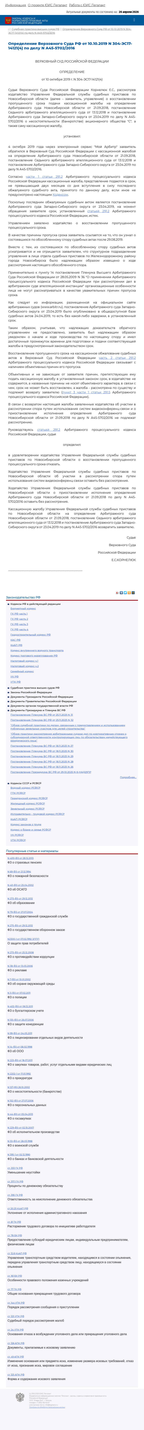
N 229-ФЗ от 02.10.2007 (21, 1127)
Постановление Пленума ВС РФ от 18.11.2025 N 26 (41, 766)
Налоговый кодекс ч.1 (24, 660)
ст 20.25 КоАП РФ (18, 1208)
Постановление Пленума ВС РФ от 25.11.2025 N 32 (41, 719)
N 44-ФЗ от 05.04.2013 (20, 1114)
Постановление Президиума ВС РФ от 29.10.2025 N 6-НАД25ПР (50, 771)
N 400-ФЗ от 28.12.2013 (21, 858)
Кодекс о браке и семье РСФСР (30, 829)
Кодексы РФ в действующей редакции (35, 603)
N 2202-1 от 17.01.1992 (19, 1073)
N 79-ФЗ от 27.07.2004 (20, 912)
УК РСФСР (17, 834)
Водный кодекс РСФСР (25, 787)
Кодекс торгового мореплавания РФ (34, 655)
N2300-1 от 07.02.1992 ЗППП (23, 939)
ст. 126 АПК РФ (16, 1343)
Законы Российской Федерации (31, 692)
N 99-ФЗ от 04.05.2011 (20, 1033)
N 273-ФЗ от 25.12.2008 (21, 952)
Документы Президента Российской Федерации (41, 696)
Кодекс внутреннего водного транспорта (37, 650)
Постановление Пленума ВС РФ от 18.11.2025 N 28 (41, 761)
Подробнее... (128, 777)
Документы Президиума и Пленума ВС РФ (37, 710)
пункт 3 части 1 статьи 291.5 (86, 392)
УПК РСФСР (18, 840)
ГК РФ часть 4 (19, 629)
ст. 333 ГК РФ (15, 1168)
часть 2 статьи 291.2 (117, 358)
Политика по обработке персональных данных (47, 1407)
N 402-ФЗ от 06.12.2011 (20, 1006)
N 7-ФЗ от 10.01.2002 (19, 979)
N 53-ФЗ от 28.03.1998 (20, 1141)
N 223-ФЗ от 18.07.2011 (20, 1060)
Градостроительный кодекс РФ (30, 634)
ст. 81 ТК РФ (14, 1222)
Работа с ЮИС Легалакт (87, 5)
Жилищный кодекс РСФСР (27, 803)
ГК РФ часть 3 (19, 624)
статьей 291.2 (98, 211)
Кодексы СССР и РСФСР (25, 783)
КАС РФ (15, 639)
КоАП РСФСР (18, 819)
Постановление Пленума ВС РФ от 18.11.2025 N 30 (42, 751)
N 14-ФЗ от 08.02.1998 (20, 1046)
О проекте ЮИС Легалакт (47, 5)
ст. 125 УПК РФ (16, 1316)
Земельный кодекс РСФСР (27, 808)
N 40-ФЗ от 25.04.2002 (21, 885)
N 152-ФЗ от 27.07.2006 (20, 1100)
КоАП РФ (16, 645)
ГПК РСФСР (18, 792)
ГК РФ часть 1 (19, 613)
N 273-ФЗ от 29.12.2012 (20, 898)
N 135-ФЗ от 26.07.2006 (21, 1019)
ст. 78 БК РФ (15, 1235)
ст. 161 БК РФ (15, 1275)
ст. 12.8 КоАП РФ (17, 1253)
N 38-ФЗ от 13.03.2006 (20, 966)
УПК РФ (15, 681)
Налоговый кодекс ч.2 (24, 666)
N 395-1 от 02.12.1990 (19, 1154)
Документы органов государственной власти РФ (41, 705)
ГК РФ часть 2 (19, 618)
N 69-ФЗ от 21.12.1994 (19, 871)
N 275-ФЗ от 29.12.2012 (20, 925)
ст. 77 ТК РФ (14, 1289)
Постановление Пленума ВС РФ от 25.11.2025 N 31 (41, 714)
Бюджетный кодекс (23, 608)
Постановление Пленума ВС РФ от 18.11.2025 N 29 (41, 756)
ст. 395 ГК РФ (15, 1195)
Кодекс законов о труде (25, 824)
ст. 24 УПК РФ (16, 1329)
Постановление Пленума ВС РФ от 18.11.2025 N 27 (41, 745)
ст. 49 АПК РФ (16, 1356)
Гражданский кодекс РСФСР (29, 798)
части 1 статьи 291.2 (44, 177)
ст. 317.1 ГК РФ (15, 1181)
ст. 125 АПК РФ (16, 1374)
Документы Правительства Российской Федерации (43, 701)
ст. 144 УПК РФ (16, 1302)
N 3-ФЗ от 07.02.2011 (19, 993)
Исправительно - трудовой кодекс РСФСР (37, 813)
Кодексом (60, 195)
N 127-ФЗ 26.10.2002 (19, 1087)
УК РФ (14, 676)
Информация (15, 5)
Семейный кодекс (22, 671)
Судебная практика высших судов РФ (34, 687)
